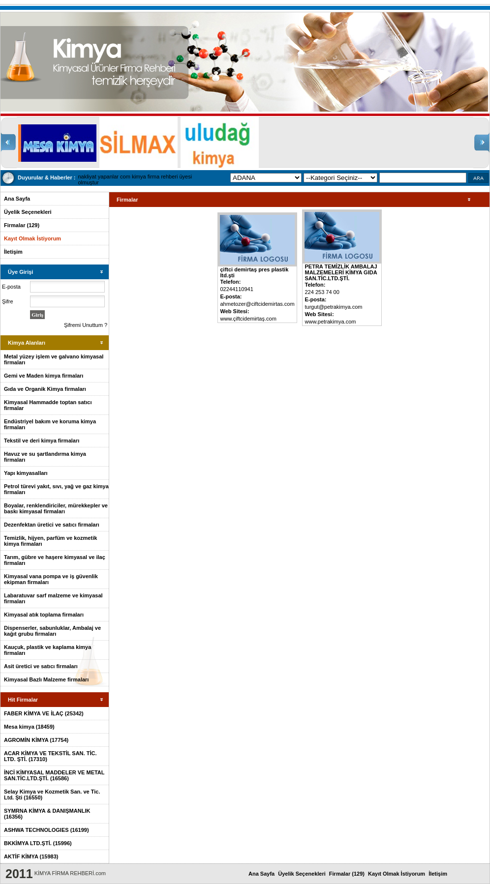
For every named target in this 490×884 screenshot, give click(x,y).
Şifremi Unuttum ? (85, 325)
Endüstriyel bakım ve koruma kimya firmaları (50, 424)
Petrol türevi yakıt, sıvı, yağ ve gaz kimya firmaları (56, 489)
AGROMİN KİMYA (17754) (36, 740)
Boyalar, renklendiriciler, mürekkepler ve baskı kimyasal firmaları (56, 508)
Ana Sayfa (17, 199)
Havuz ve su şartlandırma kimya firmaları (45, 457)
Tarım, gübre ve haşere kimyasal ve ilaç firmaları (54, 560)
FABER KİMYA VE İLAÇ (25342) (44, 713)
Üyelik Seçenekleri (28, 212)
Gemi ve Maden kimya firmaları (43, 376)
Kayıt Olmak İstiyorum (32, 238)
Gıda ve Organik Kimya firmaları (45, 389)
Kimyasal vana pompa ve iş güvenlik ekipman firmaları (51, 579)
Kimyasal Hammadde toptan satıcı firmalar (48, 405)
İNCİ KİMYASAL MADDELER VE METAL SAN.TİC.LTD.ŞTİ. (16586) (54, 775)
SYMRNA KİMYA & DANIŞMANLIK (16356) (47, 814)
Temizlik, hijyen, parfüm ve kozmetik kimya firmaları (50, 541)
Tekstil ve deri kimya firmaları (41, 440)
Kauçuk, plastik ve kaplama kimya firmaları (47, 650)
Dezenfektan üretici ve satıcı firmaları (51, 525)
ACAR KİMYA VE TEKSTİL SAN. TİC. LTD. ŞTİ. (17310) (50, 756)
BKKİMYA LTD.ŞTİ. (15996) (38, 843)
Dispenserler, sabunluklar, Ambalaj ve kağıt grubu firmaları (52, 631)
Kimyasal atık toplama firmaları (44, 615)
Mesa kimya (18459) (29, 727)
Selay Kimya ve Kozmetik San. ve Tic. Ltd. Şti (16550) (52, 794)
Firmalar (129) (21, 225)
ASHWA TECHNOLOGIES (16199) (46, 830)
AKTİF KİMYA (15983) (31, 856)
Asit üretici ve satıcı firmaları (41, 666)
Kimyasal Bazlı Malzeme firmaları (46, 679)
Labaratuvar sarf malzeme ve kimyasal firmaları (53, 598)
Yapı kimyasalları (26, 473)
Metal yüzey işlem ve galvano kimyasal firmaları (53, 359)
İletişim (13, 252)
